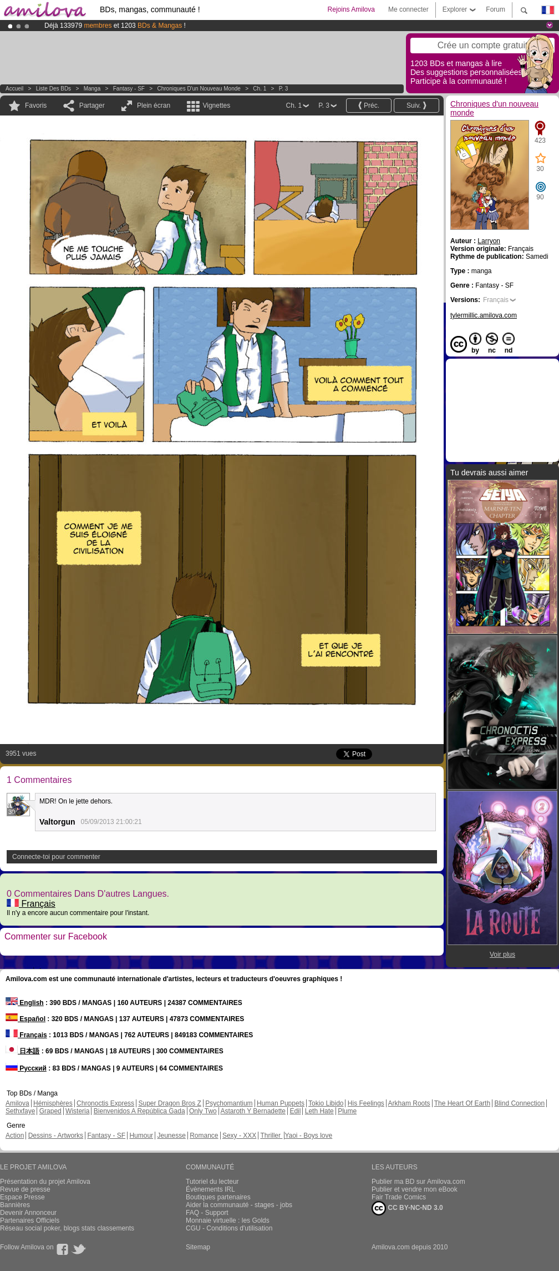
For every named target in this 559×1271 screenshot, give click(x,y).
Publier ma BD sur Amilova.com (418, 1181)
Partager (92, 105)
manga (92, 89)
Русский (26, 1068)
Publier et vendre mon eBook (415, 1189)
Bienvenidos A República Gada (139, 1111)
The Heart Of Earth (462, 1103)
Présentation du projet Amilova (45, 1181)
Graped (50, 1111)
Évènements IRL (210, 1189)
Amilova (17, 1103)
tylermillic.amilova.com (483, 315)
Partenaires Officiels (29, 1220)
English (25, 1003)
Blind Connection (519, 1103)
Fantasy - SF (129, 89)
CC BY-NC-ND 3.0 (407, 1208)
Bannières (15, 1205)
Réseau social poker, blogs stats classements (67, 1228)
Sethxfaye (20, 1111)
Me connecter (408, 9)
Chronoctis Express (105, 1103)
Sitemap (198, 1247)
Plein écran (153, 105)
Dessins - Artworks (55, 1135)
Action (15, 1135)
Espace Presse (22, 1197)
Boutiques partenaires (218, 1197)
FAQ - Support (207, 1213)
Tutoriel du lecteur (212, 1181)
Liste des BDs (53, 89)
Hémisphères (53, 1103)
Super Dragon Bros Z (169, 1103)
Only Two (203, 1111)
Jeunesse (171, 1135)
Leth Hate (319, 1111)
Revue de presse (25, 1189)
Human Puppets (280, 1103)
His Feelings (366, 1103)
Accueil (14, 89)
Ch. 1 (259, 89)
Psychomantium (228, 1103)
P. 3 (283, 89)
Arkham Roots (409, 1103)
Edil (295, 1111)
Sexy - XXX (239, 1135)
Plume (347, 1111)
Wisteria (77, 1111)
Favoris (36, 105)
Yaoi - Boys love (308, 1135)
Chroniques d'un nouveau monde (199, 89)
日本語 (22, 1051)
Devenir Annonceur (28, 1213)
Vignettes (216, 105)
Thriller (271, 1135)
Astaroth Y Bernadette (253, 1111)
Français (31, 903)
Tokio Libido (325, 1103)
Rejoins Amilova (351, 9)
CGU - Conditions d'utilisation (229, 1228)
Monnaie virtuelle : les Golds (228, 1220)
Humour (141, 1135)
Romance (204, 1135)
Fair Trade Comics (399, 1197)
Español (25, 1019)
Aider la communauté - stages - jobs (239, 1205)
